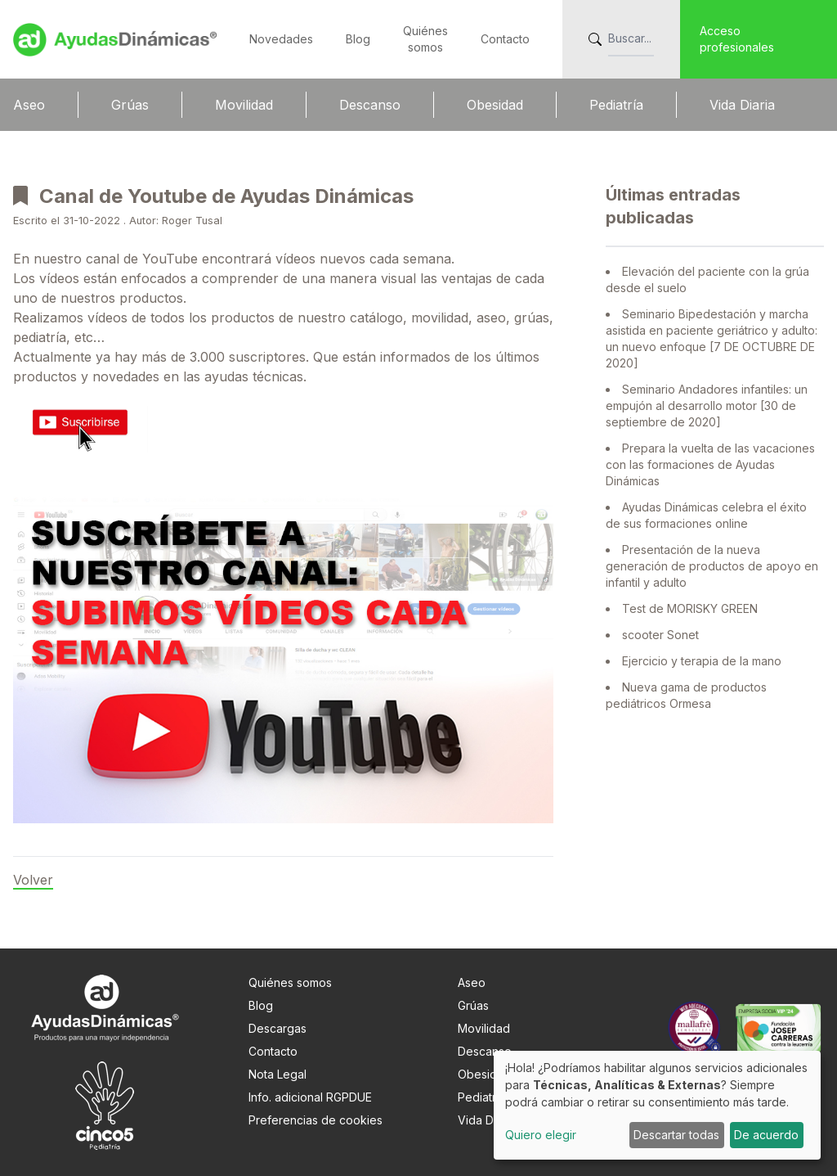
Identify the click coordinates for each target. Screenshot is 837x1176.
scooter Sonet (660, 635)
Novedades (281, 39)
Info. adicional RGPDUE (310, 1097)
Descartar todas (676, 1135)
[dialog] (657, 1105)
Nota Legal (277, 1074)
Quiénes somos (290, 982)
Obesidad (495, 105)
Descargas (277, 1028)
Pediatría (616, 105)
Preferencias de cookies (315, 1120)
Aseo (29, 105)
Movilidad (244, 105)
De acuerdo (766, 1135)
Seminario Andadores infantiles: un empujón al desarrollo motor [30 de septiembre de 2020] (707, 405)
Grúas (130, 105)
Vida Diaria (742, 105)
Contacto (505, 39)
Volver (33, 880)
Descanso (370, 105)
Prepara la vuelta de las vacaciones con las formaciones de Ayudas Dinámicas (710, 464)
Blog (358, 39)
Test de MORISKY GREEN (690, 608)
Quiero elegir (540, 1135)
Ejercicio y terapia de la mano (701, 661)
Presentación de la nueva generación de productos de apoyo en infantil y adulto (712, 566)
